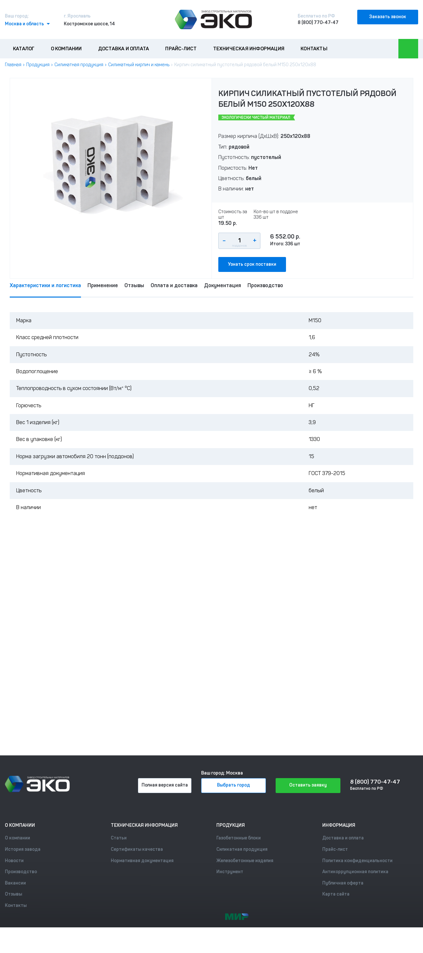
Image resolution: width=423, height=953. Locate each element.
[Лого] (213, 19)
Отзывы (134, 285)
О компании (66, 49)
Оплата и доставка (174, 285)
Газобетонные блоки (238, 838)
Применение (102, 285)
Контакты (314, 49)
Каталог (23, 49)
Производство (265, 285)
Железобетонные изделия (244, 860)
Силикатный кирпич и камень (138, 64)
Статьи (119, 838)
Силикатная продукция (78, 64)
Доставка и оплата (123, 49)
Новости (14, 860)
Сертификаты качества (137, 849)
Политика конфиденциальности (357, 860)
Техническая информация (248, 49)
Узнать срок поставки (252, 264)
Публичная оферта (342, 883)
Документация (222, 285)
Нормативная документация (142, 860)
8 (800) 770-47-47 (318, 22)
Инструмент (229, 871)
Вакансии (15, 883)
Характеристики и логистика (45, 285)
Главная (13, 64)
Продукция (38, 64)
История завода (22, 849)
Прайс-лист (181, 49)
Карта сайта (335, 894)
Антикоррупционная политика (355, 871)
